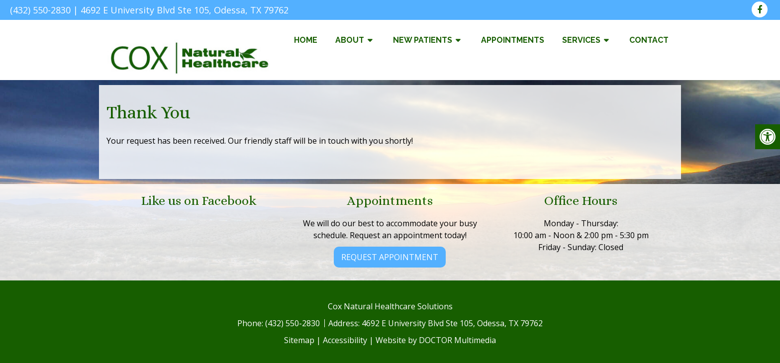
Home (305, 40)
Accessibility (345, 340)
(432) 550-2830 (40, 10)
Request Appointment (389, 257)
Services (581, 40)
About (349, 40)
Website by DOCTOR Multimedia (436, 340)
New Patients (422, 40)
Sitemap (299, 340)
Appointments (512, 40)
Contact (649, 40)
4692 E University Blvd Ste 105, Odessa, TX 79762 (185, 10)
